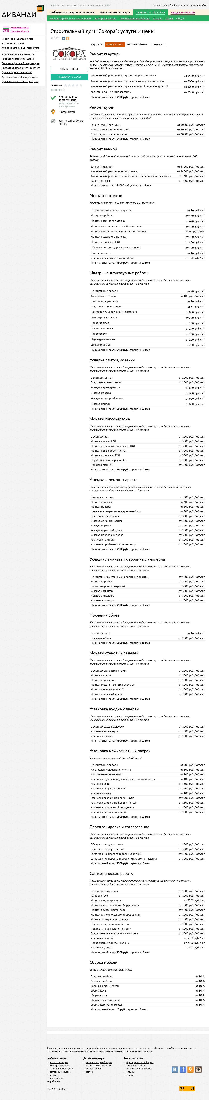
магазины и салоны (60, 1071)
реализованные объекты (134, 18)
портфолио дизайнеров (99, 1062)
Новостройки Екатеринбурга (17, 38)
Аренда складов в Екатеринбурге (20, 81)
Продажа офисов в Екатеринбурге (20, 63)
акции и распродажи (61, 1068)
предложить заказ (69, 76)
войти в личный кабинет (167, 5)
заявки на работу (135, 1065)
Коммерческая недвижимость (18, 54)
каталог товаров (59, 1062)
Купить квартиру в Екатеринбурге (20, 47)
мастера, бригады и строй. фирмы (70, 18)
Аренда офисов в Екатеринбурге (20, 76)
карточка (96, 44)
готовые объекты (137, 44)
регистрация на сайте (194, 5)
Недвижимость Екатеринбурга (19, 29)
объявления (56, 1078)
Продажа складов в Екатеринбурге (21, 67)
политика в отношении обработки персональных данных (92, 1051)
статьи (169, 18)
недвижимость (183, 12)
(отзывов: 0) (58, 89)
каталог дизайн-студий (98, 1065)
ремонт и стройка (150, 12)
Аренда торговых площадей (17, 72)
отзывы (157, 18)
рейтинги (55, 1081)
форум (180, 18)
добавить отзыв (69, 68)
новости (159, 44)
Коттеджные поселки (13, 43)
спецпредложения (60, 1065)
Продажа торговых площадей (18, 58)
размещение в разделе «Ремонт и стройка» (152, 1048)
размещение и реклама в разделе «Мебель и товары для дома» (92, 1048)
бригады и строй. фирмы (139, 1062)
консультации (93, 1068)
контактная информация (138, 1051)
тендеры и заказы (105, 18)
